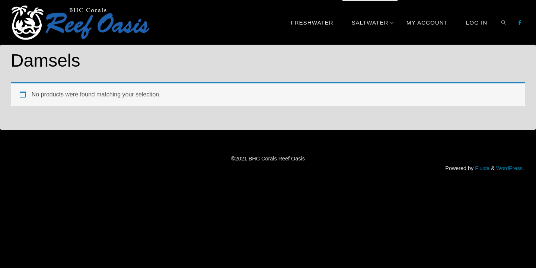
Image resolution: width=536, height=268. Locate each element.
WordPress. (510, 168)
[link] (503, 22)
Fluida (481, 168)
